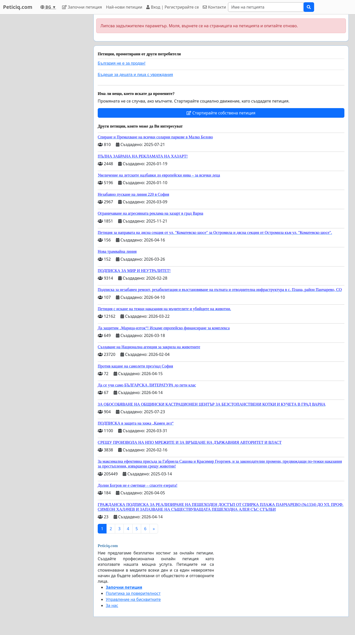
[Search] (266, 7)
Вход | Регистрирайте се (172, 7)
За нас (112, 605)
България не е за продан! (121, 63)
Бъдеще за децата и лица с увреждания (135, 74)
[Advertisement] (44, 90)
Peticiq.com (17, 7)
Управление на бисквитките (133, 599)
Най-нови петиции (124, 7)
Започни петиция (82, 7)
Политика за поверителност (133, 593)
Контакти (214, 7)
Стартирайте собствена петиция (221, 113)
